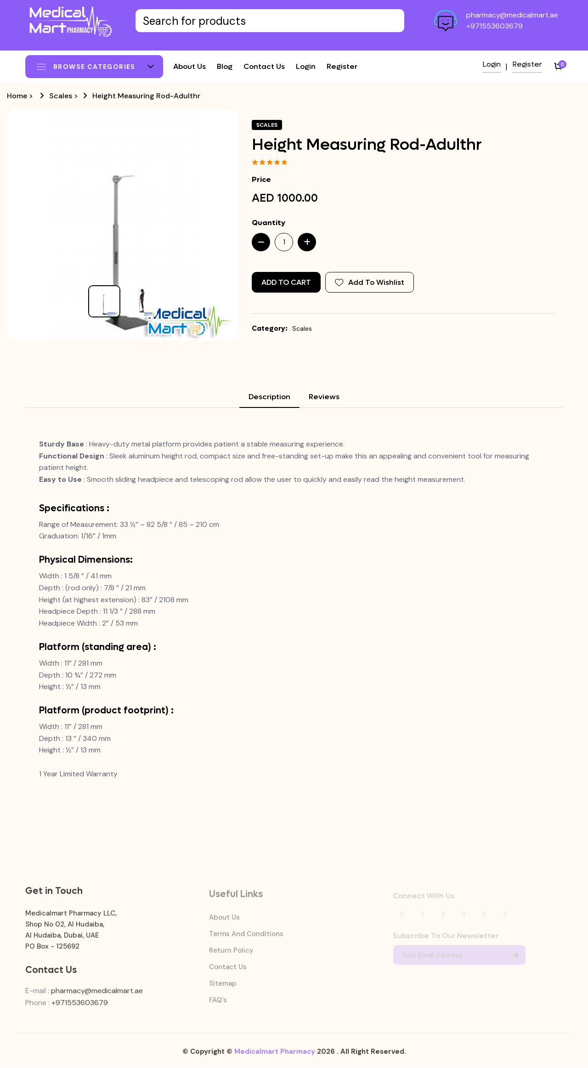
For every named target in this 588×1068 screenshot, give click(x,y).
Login (306, 66)
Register (342, 66)
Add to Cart (286, 282)
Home (17, 96)
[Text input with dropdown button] (270, 20)
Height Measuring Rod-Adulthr (146, 96)
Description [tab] (269, 396)
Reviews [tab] (324, 396)
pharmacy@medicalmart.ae (512, 15)
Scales (60, 96)
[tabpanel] (294, 609)
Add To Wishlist (369, 282)
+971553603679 (494, 26)
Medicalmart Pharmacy (274, 1056)
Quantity (268, 222)
